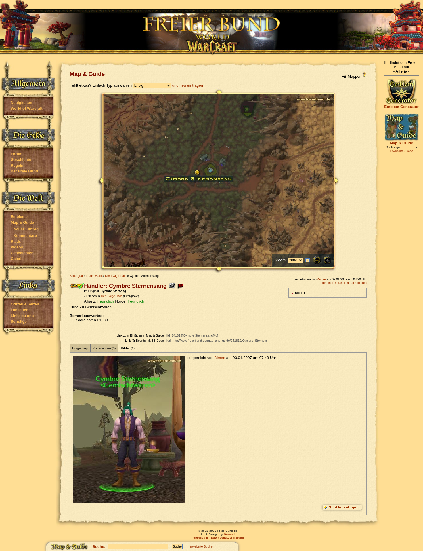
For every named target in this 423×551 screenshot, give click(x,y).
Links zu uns (22, 316)
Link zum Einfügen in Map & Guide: (141, 335)
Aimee (321, 279)
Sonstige (19, 321)
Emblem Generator (401, 105)
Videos (17, 247)
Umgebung (80, 348)
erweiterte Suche (201, 546)
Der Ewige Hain (115, 276)
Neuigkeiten (21, 102)
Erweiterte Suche (401, 151)
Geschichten (22, 253)
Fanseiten (19, 310)
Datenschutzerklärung (227, 537)
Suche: (99, 546)
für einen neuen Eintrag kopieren (344, 282)
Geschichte (21, 159)
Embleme (19, 216)
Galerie (17, 258)
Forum (16, 154)
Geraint (229, 534)
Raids (16, 241)
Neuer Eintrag (26, 229)
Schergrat (76, 276)
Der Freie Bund (24, 171)
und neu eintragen (187, 85)
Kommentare (25, 235)
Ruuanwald (94, 276)
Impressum (200, 537)
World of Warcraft (27, 108)
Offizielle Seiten (25, 304)
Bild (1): (299, 292)
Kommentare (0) (104, 348)
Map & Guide (22, 222)
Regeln (17, 165)
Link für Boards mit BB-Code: (145, 340)
